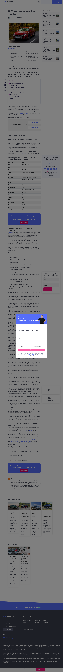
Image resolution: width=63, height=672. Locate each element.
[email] (31, 342)
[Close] (44, 315)
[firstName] (24, 334)
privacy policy (31, 354)
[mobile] (31, 338)
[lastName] (38, 334)
